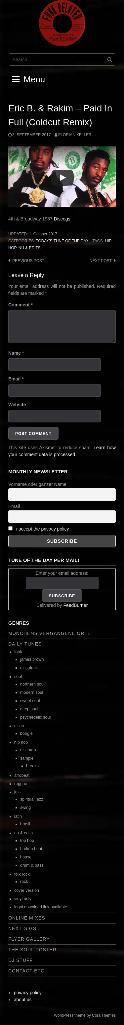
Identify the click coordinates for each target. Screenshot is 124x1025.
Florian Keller (74, 135)
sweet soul (30, 700)
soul (18, 676)
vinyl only (22, 898)
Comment (20, 304)
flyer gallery (29, 939)
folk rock (22, 874)
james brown (32, 659)
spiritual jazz (31, 799)
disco (19, 726)
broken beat (31, 849)
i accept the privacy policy (42, 529)
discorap (28, 750)
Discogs (62, 218)
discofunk (29, 667)
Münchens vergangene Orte (49, 633)
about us (23, 999)
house (25, 857)
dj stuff (20, 960)
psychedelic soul (35, 717)
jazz (17, 792)
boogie (26, 733)
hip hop (21, 742)
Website (17, 404)
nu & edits (30, 248)
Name (16, 353)
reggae (20, 783)
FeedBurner (75, 605)
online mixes (26, 918)
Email (16, 378)
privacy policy (28, 992)
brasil (25, 824)
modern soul (31, 692)
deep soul (29, 709)
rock (24, 881)
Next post (101, 260)
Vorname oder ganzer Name (37, 484)
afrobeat (21, 775)
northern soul (32, 684)
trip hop (27, 840)
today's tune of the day (62, 241)
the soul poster (32, 949)
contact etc (26, 970)
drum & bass (32, 865)
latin (18, 816)
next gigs (22, 928)
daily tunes (25, 644)
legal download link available (40, 907)
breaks (32, 766)
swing (25, 807)
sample (27, 758)
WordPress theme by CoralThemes (85, 1015)
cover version (26, 890)
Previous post (28, 260)
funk (18, 652)
